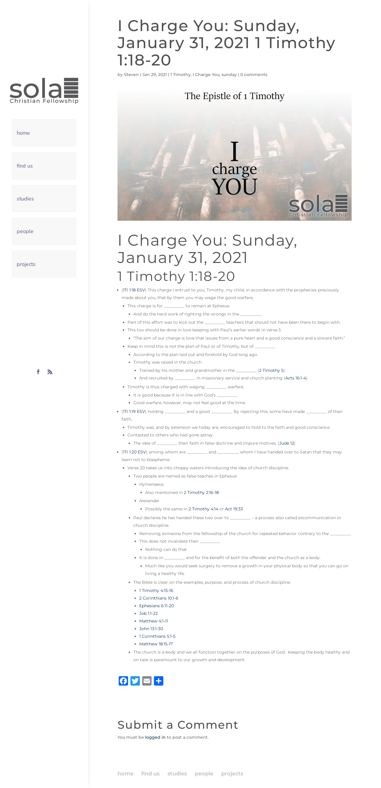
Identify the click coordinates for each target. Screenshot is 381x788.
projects (26, 264)
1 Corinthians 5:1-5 (157, 636)
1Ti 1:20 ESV (134, 452)
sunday (229, 74)
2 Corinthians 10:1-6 (158, 598)
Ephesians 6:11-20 (156, 605)
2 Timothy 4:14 (203, 509)
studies (25, 198)
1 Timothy (180, 74)
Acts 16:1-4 (295, 378)
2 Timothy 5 (271, 370)
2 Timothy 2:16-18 (201, 492)
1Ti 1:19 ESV (134, 411)
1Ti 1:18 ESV (134, 290)
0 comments (253, 74)
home (23, 132)
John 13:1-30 (151, 628)
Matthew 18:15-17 (156, 644)
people (25, 231)
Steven (131, 74)
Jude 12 (286, 443)
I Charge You (206, 74)
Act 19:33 (234, 509)
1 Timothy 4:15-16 (156, 590)
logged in (155, 737)
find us (25, 165)
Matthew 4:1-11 (153, 621)
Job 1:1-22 (148, 613)
